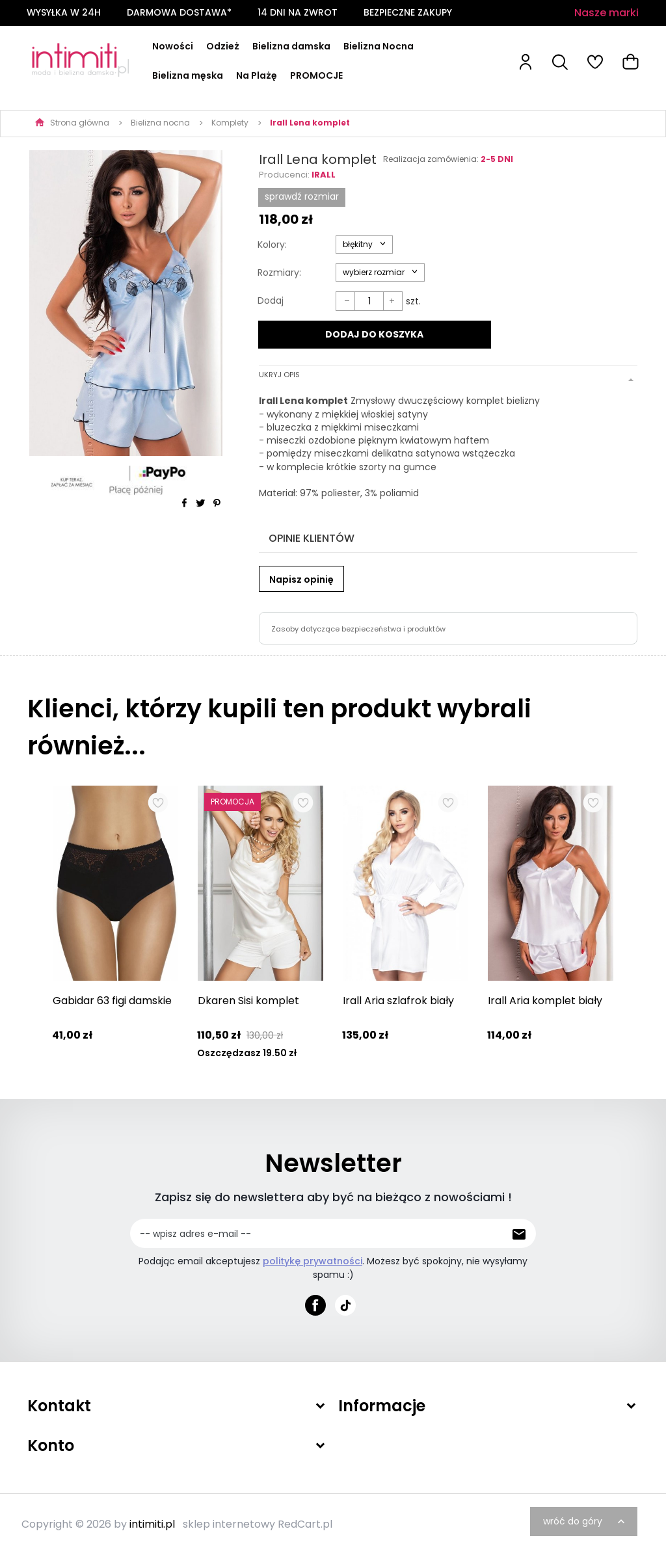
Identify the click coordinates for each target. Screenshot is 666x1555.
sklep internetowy (229, 1524)
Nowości (172, 46)
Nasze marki (606, 12)
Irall (324, 174)
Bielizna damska (291, 46)
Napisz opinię (301, 579)
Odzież (222, 46)
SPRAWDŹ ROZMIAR (302, 196)
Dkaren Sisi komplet (248, 1000)
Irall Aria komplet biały (545, 1000)
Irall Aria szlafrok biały (398, 1000)
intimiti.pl (152, 1524)
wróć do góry (585, 1521)
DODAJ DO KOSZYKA (374, 334)
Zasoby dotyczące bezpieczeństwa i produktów (358, 629)
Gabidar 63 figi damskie (112, 1000)
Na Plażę (256, 75)
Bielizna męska (187, 75)
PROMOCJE (316, 75)
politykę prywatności (312, 1261)
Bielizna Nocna (378, 46)
